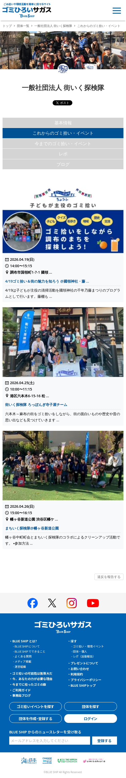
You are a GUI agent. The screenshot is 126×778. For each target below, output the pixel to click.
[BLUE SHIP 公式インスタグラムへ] (71, 603)
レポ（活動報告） (84, 656)
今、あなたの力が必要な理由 (32, 678)
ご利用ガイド (21, 690)
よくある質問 (23, 656)
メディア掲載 (23, 661)
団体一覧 (23, 26)
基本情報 (63, 123)
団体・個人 (80, 651)
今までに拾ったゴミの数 (29, 684)
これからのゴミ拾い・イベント (63, 133)
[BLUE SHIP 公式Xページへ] (52, 603)
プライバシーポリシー (86, 679)
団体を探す (90, 706)
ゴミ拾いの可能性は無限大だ (32, 673)
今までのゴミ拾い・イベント (63, 143)
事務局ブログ (21, 695)
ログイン (90, 718)
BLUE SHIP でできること (30, 651)
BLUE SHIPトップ (83, 685)
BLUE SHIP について (27, 646)
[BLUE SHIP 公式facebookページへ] (32, 603)
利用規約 (77, 674)
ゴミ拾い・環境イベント (88, 646)
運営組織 (20, 666)
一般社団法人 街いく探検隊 (53, 26)
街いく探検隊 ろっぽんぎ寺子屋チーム (36, 404)
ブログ (63, 164)
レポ (63, 154)
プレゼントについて (84, 663)
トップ (7, 26)
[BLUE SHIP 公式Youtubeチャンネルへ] (93, 603)
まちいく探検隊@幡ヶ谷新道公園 (32, 528)
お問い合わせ (80, 668)
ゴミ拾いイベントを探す (35, 706)
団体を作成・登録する (35, 718)
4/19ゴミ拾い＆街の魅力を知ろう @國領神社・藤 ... (47, 281)
